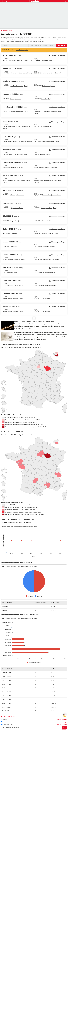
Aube (30, 60)
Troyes (44, 154)
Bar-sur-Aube (14, 298)
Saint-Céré (44, 99)
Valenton (13, 167)
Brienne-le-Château (48, 141)
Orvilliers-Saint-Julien (17, 86)
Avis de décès (8, 30)
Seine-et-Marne (56, 195)
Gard (50, 126)
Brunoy (12, 99)
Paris (11, 233)
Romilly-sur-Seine (46, 208)
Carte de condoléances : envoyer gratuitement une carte (34, 322)
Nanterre (44, 233)
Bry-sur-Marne (45, 259)
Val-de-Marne (27, 73)
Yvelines (52, 246)
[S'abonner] (34, 727)
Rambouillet (45, 246)
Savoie (52, 60)
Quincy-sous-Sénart (48, 73)
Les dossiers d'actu (7, 724)
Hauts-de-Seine (52, 233)
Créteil (44, 272)
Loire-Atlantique (52, 167)
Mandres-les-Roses (16, 73)
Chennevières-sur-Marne (49, 111)
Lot (49, 99)
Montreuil (13, 111)
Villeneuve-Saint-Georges (18, 126)
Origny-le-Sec (15, 208)
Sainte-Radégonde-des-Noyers (51, 180)
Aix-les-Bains (46, 60)
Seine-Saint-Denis (21, 111)
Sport (3, 722)
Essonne (58, 73)
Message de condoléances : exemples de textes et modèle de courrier (39, 332)
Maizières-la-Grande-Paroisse (19, 60)
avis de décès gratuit (22, 50)
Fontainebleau (46, 195)
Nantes (44, 167)
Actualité (4, 719)
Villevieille (45, 126)
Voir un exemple (62, 719)
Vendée (36, 182)
